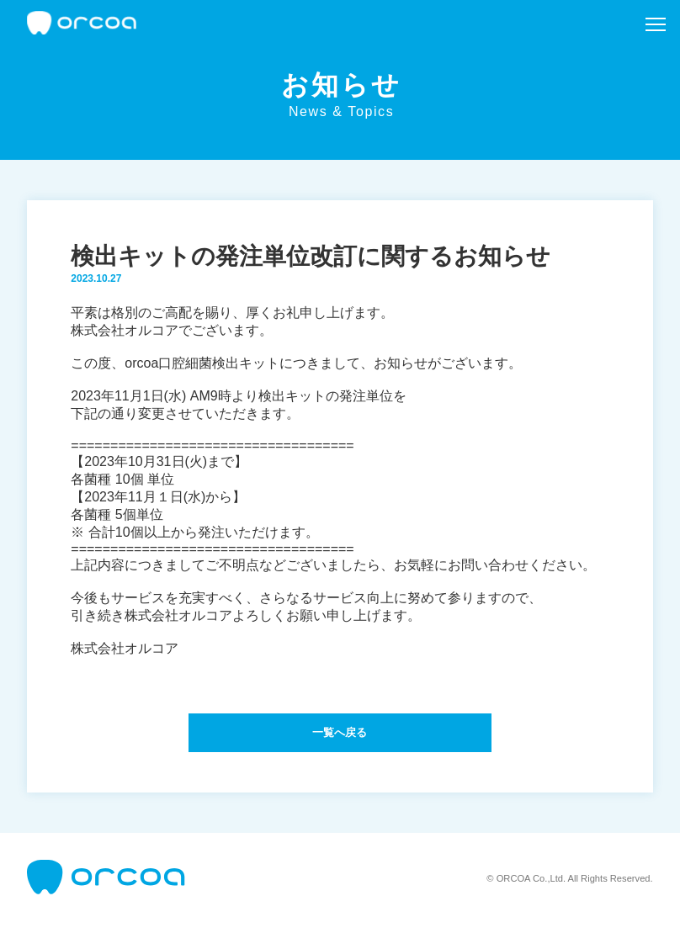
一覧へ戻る (340, 736)
